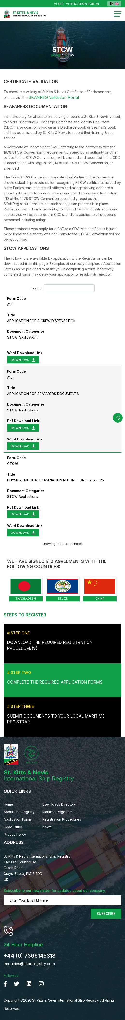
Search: (63, 288)
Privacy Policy (15, 834)
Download (20, 360)
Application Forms (18, 819)
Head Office (13, 827)
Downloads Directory (59, 804)
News (46, 827)
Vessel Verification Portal (77, 3)
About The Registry (19, 812)
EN (114, 3)
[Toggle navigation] (117, 14)
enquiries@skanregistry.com (29, 964)
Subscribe (106, 914)
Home (55, 55)
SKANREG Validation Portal (54, 97)
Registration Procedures (61, 819)
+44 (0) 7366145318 (30, 955)
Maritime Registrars (57, 812)
